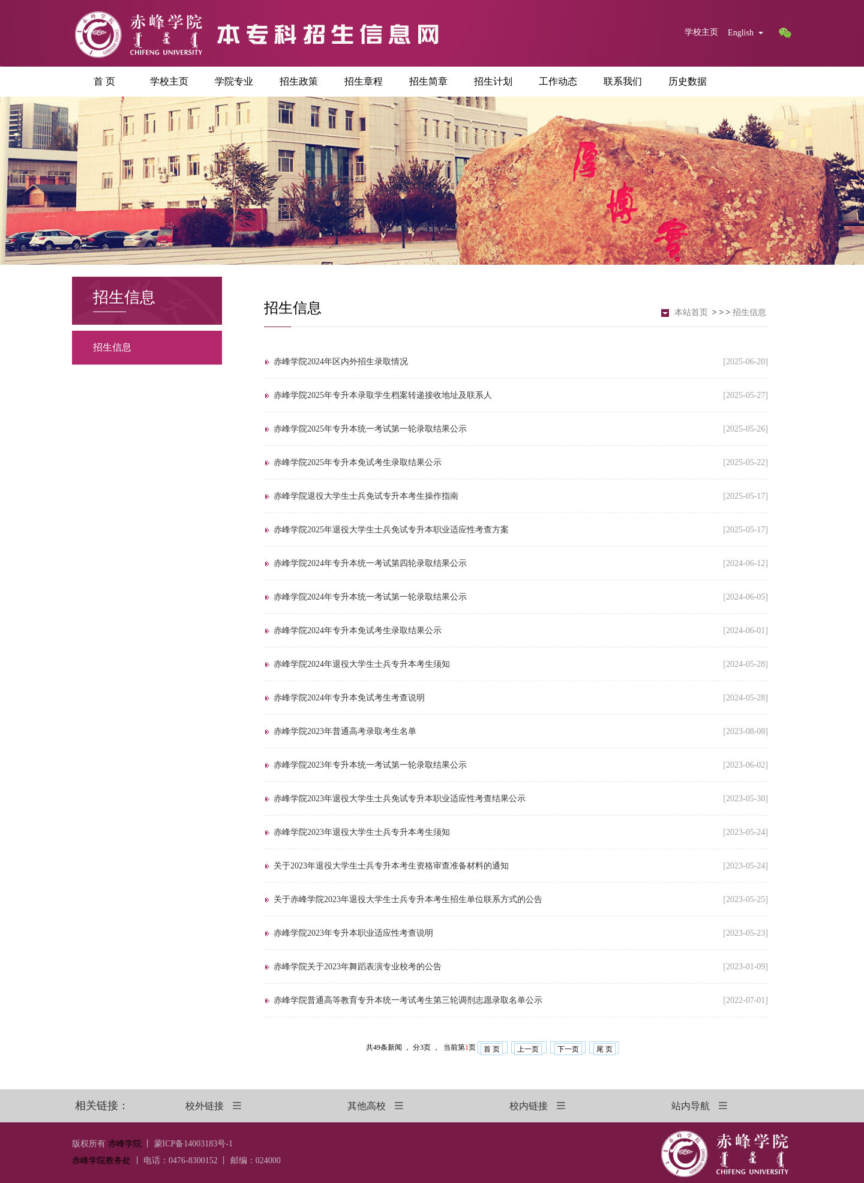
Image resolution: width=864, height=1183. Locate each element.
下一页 (568, 1049)
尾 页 (604, 1049)
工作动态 (558, 81)
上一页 (528, 1049)
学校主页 (701, 32)
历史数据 (687, 81)
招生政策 (299, 81)
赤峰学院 (125, 1143)
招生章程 (363, 81)
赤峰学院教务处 (101, 1160)
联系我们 (623, 81)
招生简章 (428, 81)
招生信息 (112, 347)
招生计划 (493, 81)
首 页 (104, 81)
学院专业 (234, 81)
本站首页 (691, 312)
